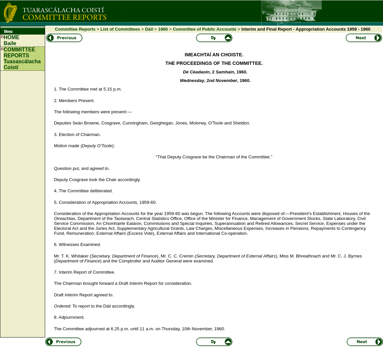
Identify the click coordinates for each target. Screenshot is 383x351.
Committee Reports (75, 29)
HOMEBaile (11, 40)
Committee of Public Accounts (204, 29)
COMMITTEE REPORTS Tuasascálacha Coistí (22, 58)
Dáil (149, 29)
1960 (163, 29)
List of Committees (120, 29)
